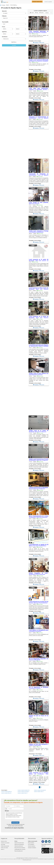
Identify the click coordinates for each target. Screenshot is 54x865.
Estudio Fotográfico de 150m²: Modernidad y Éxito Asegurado (38, 573)
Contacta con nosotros (5, 842)
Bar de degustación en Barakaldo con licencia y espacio (38, 687)
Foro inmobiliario (31, 844)
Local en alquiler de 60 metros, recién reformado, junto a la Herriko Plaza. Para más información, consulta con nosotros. (38, 550)
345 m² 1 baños (38, 380)
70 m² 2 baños (38, 208)
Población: (4, 16)
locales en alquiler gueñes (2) (6, 791)
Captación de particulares (19, 842)
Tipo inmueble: (5, 22)
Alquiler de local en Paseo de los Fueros (38, 716)
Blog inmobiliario (31, 842)
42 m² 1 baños (38, 636)
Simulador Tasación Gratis (37, 1)
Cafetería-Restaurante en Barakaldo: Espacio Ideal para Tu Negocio (38, 488)
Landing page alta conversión (19, 848)
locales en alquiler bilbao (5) (6, 793)
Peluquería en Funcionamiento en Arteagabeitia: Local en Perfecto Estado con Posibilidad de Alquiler (38, 118)
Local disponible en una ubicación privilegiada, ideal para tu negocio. (38, 720)
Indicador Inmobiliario (32, 847)
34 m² (38, 265)
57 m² (38, 37)
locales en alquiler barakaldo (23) (23, 790)
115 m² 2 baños (38, 437)
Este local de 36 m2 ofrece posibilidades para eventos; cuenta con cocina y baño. (38, 635)
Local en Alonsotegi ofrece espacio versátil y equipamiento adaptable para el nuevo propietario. (38, 749)
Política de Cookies (4, 847)
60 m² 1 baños (38, 123)
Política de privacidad (5, 845)
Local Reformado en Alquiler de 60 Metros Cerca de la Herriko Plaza (38, 545)
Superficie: (4, 31)
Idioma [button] (2, 848)
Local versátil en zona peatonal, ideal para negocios (38, 203)
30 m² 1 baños (38, 722)
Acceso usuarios (48, 1)
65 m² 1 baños (38, 294)
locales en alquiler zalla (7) (38, 791)
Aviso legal (3, 844)
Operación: (4, 11)
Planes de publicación (18, 850)
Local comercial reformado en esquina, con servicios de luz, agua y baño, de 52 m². (38, 64)
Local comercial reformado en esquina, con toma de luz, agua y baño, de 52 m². (38, 36)
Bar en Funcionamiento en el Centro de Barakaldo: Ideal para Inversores (38, 516)
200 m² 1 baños (38, 237)
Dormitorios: (5, 36)
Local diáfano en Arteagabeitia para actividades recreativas (38, 630)
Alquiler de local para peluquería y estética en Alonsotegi (38, 744)
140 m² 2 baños (38, 494)
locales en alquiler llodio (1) (22, 793)
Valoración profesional (18, 845)
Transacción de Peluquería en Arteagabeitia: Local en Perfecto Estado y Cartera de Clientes (38, 175)
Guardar (41, 42)
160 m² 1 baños (38, 579)
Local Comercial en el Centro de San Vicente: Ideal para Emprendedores (38, 602)
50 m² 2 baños (38, 522)
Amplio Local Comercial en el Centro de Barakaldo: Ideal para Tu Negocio (38, 459)
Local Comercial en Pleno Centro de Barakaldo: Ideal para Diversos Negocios (38, 289)
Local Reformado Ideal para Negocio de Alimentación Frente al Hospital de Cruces (38, 346)
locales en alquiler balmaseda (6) (40, 790)
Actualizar (14, 45)
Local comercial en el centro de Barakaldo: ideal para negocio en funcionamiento (38, 261)
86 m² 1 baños (38, 750)
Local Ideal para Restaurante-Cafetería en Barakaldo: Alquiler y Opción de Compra (38, 90)
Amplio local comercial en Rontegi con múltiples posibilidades (38, 231)
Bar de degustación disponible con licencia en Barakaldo (38, 659)
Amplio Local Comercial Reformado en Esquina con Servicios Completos (38, 60)
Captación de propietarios (19, 844)
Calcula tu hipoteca (31, 845)
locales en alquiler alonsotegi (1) (23, 791)
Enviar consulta (15, 822)
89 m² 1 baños (38, 779)
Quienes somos (4, 841)
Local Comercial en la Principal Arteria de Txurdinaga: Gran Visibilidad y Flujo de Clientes (38, 774)
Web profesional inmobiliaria (19, 847)
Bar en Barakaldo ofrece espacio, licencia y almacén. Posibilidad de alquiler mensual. (38, 663)
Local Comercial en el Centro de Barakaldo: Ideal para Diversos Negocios (38, 318)
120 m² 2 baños (38, 94)
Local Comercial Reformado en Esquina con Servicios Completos (38, 32)
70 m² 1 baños (38, 351)
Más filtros (13, 42)
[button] (13, 5)
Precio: (3, 26)
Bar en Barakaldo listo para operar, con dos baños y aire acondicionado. (38, 692)
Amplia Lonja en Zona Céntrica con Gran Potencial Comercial (38, 374)
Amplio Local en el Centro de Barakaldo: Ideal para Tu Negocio (38, 431)
